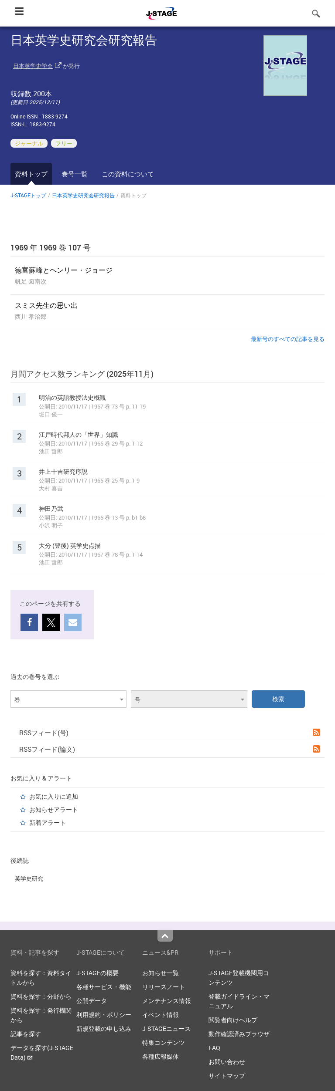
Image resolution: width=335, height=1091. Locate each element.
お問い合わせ (227, 1061)
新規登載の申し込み (103, 1028)
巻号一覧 (75, 173)
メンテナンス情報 (166, 1000)
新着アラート (47, 822)
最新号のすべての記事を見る (288, 339)
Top (165, 936)
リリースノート (163, 987)
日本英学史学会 (33, 66)
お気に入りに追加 (53, 796)
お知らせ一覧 (160, 973)
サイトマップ (227, 1075)
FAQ (214, 1048)
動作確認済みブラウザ (239, 1034)
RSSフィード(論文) (169, 749)
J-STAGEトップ (28, 195)
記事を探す (25, 1034)
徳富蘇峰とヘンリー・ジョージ (64, 270)
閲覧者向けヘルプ (233, 1020)
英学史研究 (29, 878)
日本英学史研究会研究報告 (83, 195)
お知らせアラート (53, 809)
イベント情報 (160, 1014)
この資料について (128, 173)
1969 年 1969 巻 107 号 (50, 247)
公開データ (91, 1000)
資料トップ (31, 173)
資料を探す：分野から (41, 996)
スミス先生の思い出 (46, 305)
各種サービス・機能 (103, 987)
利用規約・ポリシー (103, 1014)
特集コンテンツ (163, 1042)
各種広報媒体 (160, 1056)
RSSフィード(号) (169, 732)
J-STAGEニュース (166, 1028)
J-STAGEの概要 (97, 973)
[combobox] (68, 699)
